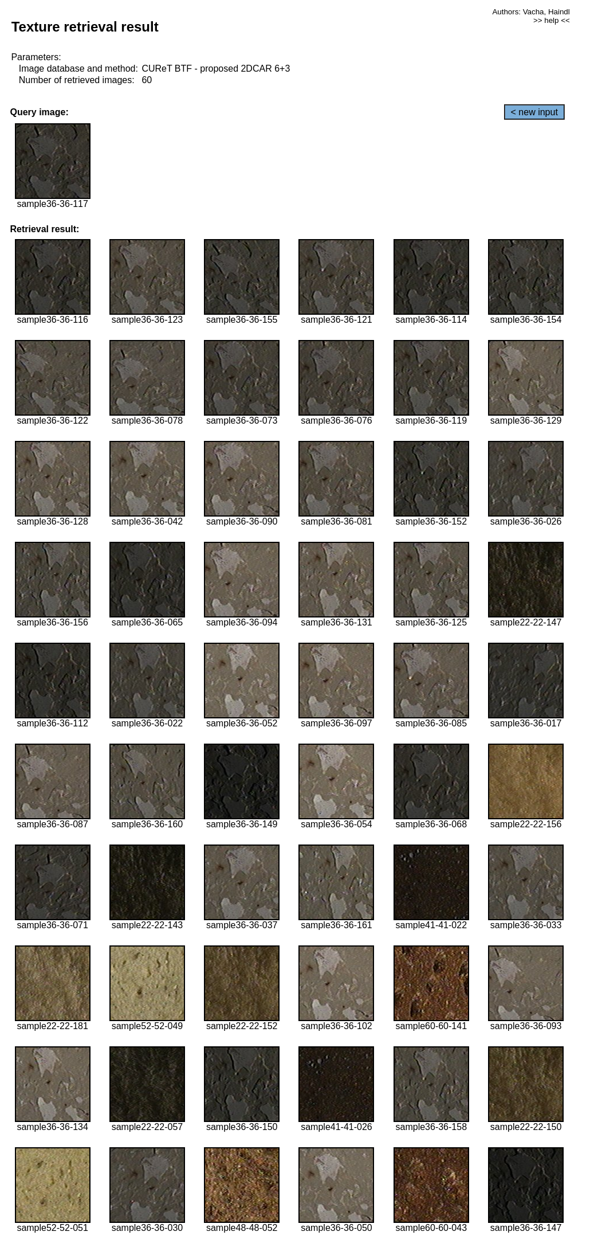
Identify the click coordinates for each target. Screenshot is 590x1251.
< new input (534, 112)
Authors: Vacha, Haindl (530, 11)
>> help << (551, 20)
